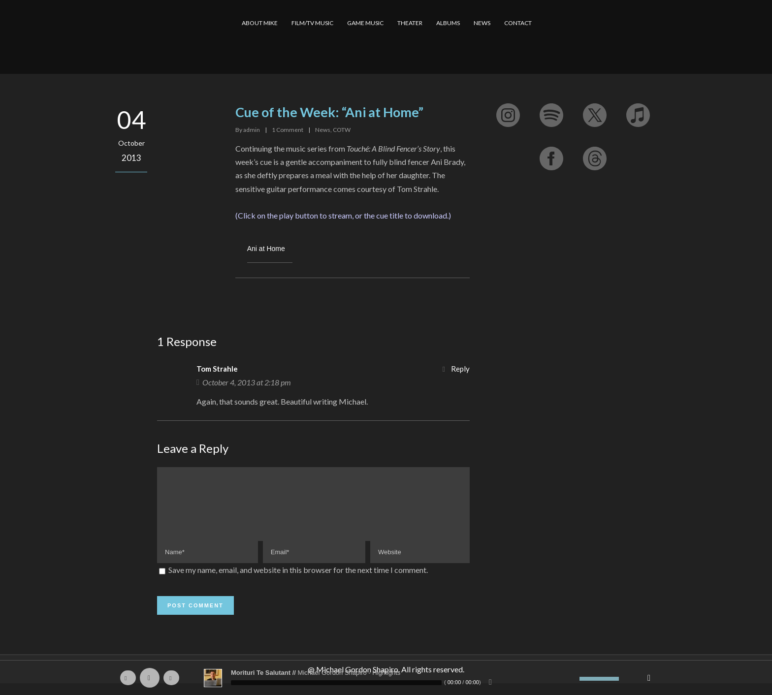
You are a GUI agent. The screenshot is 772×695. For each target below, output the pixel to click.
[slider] (336, 682)
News (322, 129)
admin (251, 129)
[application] (386, 678)
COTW (342, 129)
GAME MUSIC (365, 23)
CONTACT (518, 23)
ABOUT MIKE (260, 23)
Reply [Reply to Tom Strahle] (460, 368)
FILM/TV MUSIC (312, 23)
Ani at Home (266, 249)
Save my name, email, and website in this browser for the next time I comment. (298, 581)
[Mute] (572, 679)
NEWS (482, 23)
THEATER (409, 23)
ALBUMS (448, 23)
